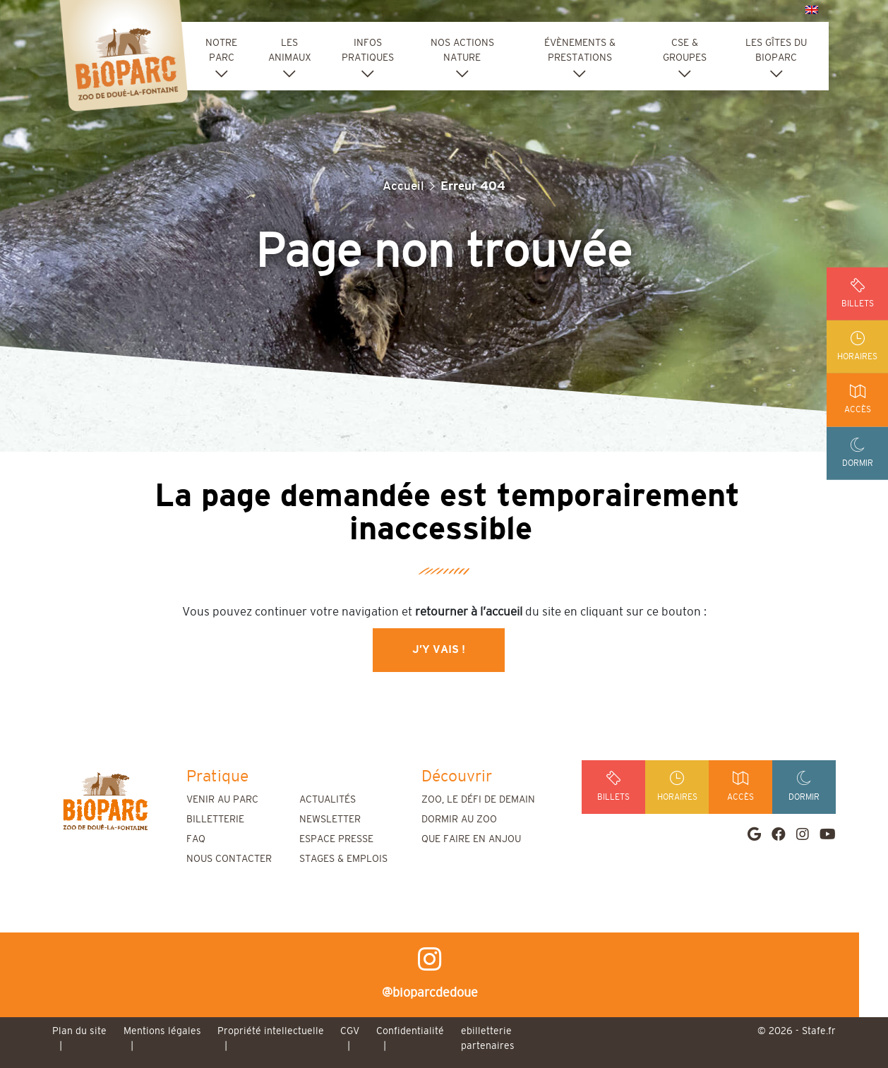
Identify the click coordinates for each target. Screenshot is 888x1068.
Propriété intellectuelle (270, 1031)
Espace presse (336, 839)
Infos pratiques (368, 50)
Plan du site (79, 1031)
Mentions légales (162, 1031)
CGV (349, 1031)
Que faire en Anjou (471, 839)
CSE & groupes (685, 50)
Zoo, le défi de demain (478, 800)
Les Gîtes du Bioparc (776, 50)
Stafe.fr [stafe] (819, 1031)
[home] (105, 800)
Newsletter (330, 819)
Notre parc (221, 50)
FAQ (195, 839)
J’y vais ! (438, 649)
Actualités (327, 800)
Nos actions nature (462, 50)
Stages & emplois (343, 859)
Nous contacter (229, 859)
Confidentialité (410, 1031)
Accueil (403, 186)
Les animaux (289, 50)
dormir (857, 453)
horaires (857, 346)
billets (857, 292)
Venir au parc (222, 800)
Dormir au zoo (459, 819)
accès (857, 400)
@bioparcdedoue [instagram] (444, 973)
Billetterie (215, 819)
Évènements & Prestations (580, 50)
